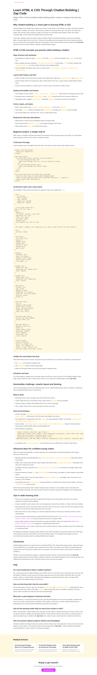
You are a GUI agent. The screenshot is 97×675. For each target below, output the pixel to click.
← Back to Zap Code (18, 2)
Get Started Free (48, 670)
